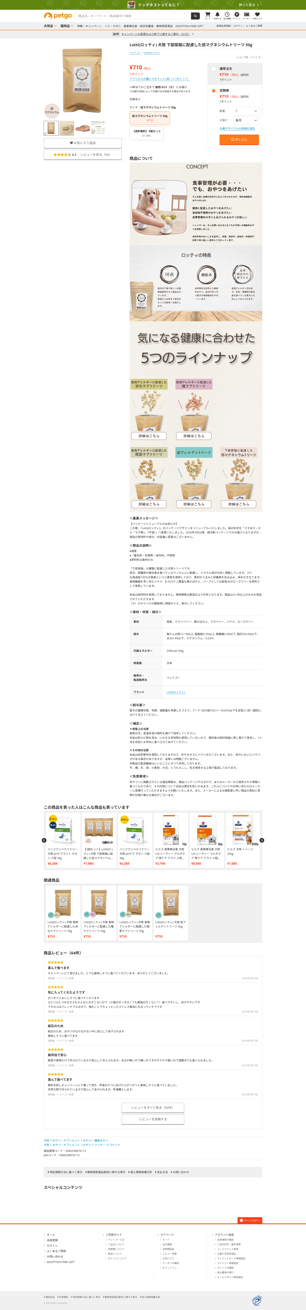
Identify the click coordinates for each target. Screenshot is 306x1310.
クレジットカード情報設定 (231, 1258)
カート (166, 1239)
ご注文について (116, 1244)
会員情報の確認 (225, 1239)
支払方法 (162, 1172)
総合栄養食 (147, 26)
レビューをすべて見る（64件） (153, 1107)
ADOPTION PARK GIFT (189, 26)
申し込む (239, 139)
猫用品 (65, 26)
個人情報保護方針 (141, 1172)
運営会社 (50, 1297)
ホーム (51, 1234)
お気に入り (168, 1258)
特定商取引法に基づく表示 (66, 1172)
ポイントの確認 (225, 1267)
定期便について (116, 1249)
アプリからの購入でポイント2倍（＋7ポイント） (160, 79)
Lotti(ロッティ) (176, 692)
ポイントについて (117, 1258)
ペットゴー (135, 52)
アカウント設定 (224, 1234)
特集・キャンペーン (89, 26)
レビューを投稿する (153, 1119)
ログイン (238, 25)
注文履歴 (167, 1244)
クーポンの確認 (171, 1263)
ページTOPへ (250, 1220)
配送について (115, 1253)
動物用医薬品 (164, 26)
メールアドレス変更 (227, 1249)
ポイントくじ (170, 1267)
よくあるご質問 (254, 25)
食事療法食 (130, 26)
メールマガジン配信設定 (230, 1277)
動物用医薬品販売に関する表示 (106, 1172)
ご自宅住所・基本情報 (229, 1244)
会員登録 (52, 1240)
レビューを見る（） (82, 154)
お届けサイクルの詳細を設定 (237, 128)
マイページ (167, 1234)
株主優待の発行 (225, 1272)
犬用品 (48, 26)
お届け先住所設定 (226, 1253)
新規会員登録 (224, 25)
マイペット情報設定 (227, 1263)
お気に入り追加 (83, 143)
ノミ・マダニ (112, 26)
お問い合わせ (181, 1172)
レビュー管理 (170, 1253)
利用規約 (63, 1297)
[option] (153, 5)
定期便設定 (168, 1249)
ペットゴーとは (116, 1239)
